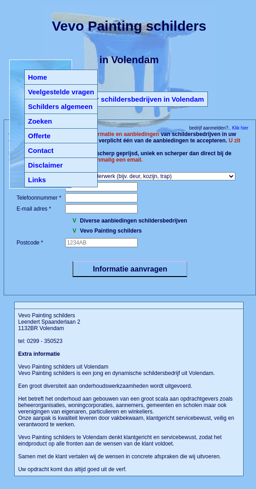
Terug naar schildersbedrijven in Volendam (134, 99)
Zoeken (40, 121)
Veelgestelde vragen (61, 92)
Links (37, 180)
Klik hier (239, 127)
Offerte (39, 136)
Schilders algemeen (60, 106)
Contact (41, 150)
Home (37, 77)
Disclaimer (45, 165)
